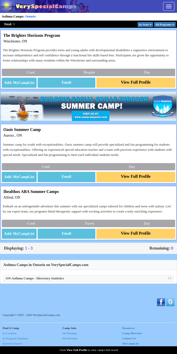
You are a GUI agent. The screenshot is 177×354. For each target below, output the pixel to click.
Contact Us (129, 338)
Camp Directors (132, 333)
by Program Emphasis (15, 338)
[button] (66, 83)
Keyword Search (12, 343)
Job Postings (69, 333)
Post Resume (69, 338)
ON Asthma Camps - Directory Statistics (88, 278)
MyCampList (130, 343)
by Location (9, 333)
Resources (128, 328)
